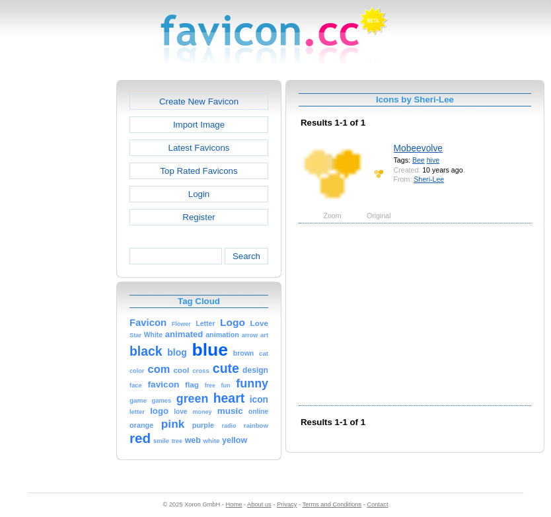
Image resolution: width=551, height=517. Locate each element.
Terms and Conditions (331, 504)
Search (246, 256)
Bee (418, 160)
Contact (377, 504)
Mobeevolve (418, 148)
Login (198, 194)
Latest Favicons (199, 148)
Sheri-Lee (429, 179)
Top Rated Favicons (198, 171)
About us (259, 504)
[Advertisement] (59, 278)
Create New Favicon (199, 101)
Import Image (199, 125)
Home (234, 504)
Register (198, 217)
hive (433, 160)
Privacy (287, 504)
